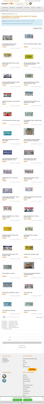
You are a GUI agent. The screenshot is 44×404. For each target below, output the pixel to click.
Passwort (9, 339)
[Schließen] (43, 398)
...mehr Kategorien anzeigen (6, 328)
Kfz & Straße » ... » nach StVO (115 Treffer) (8, 326)
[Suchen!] (26, 4)
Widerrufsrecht (25, 377)
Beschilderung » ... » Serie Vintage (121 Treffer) (9, 322)
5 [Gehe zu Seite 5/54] (11, 317)
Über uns (24, 395)
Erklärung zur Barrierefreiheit (27, 385)
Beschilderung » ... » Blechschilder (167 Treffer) (9, 321)
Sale (3, 10)
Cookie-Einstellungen (26, 387)
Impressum (25, 375)
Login (10, 337)
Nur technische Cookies (28, 399)
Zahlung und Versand (26, 379)
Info (6, 10)
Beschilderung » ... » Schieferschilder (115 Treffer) (9, 325)
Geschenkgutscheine (26, 391)
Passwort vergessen (22, 345)
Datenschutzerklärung (26, 381)
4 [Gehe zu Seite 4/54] (9, 317)
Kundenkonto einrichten (22, 347)
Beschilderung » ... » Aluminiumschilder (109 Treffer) (10, 327)
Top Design (39, 7)
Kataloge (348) (14, 13)
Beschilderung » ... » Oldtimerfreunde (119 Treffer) (9, 323)
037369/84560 (37, 1)
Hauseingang (12, 7)
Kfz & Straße (26, 7)
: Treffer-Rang (38, 28)
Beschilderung (5, 7)
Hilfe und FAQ (25, 389)
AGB (23, 383)
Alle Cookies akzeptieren (17, 399)
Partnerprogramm (26, 393)
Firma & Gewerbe (19, 7)
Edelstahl (33, 7)
